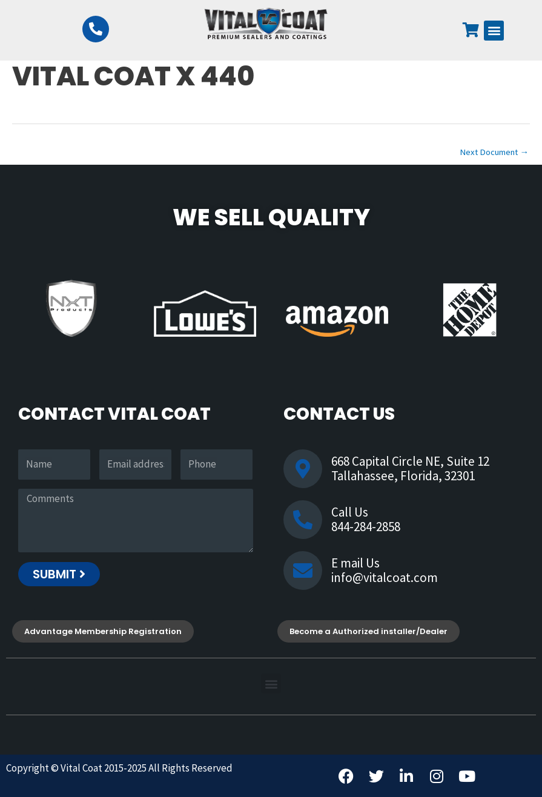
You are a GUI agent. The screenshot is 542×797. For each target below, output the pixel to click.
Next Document (494, 152)
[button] (494, 31)
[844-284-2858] (95, 29)
